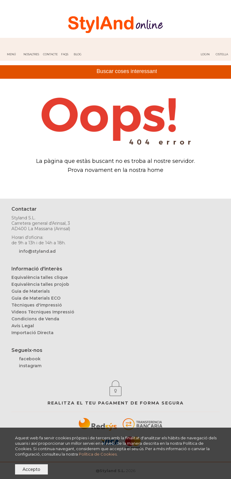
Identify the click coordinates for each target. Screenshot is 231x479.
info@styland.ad (37, 251)
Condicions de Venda (35, 319)
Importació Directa (32, 332)
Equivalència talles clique (39, 277)
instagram (30, 365)
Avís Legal (22, 325)
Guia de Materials (30, 291)
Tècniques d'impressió (36, 305)
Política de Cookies (98, 454)
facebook (30, 359)
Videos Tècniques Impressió (42, 312)
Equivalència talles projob (40, 284)
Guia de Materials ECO (35, 298)
